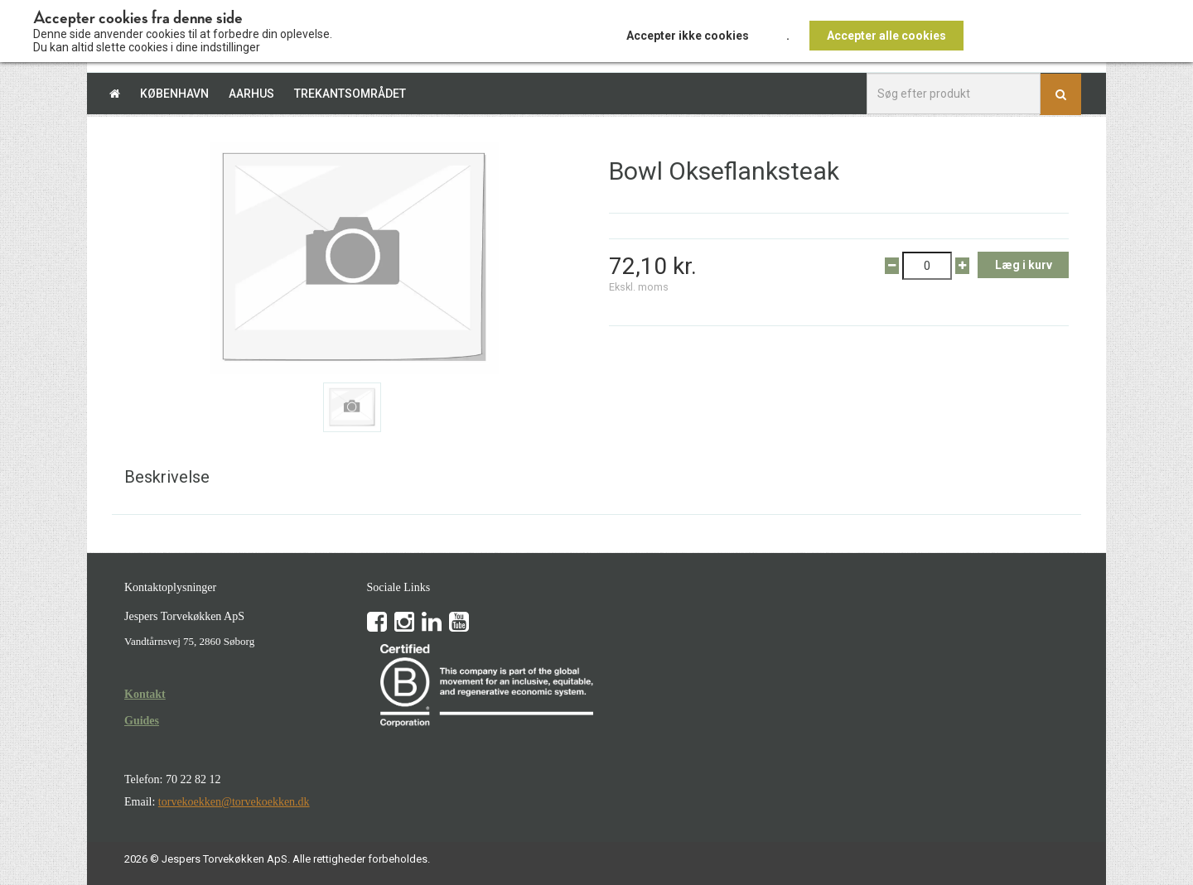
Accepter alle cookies (886, 35)
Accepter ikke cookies (687, 35)
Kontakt (145, 694)
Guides (141, 720)
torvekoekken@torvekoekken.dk (234, 802)
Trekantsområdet (350, 93)
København (174, 93)
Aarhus (251, 93)
